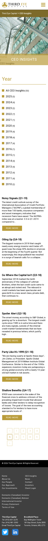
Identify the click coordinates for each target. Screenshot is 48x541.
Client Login (30, 488)
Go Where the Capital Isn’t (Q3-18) (22, 275)
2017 (9, 143)
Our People (7, 482)
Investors (29, 485)
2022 (9, 114)
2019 (9, 131)
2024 (9, 102)
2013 (9, 166)
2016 (9, 149)
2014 (9, 160)
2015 (9, 154)
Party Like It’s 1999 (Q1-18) (17, 351)
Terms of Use (8, 507)
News (27, 479)
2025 (9, 96)
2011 (9, 178)
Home (4, 476)
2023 (9, 108)
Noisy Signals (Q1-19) (14, 198)
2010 (9, 184)
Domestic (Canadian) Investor (15, 495)
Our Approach (8, 485)
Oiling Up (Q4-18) (12, 239)
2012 (9, 172)
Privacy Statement (10, 504)
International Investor (12, 501)
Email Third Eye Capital (11, 525)
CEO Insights (31, 476)
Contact (28, 482)
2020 (9, 125)
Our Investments (9, 488)
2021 (9, 119)
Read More (12, 228)
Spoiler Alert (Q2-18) (14, 313)
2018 (9, 137)
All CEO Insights (15, 90)
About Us (6, 479)
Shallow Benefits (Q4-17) (16, 390)
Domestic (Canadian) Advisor (15, 498)
